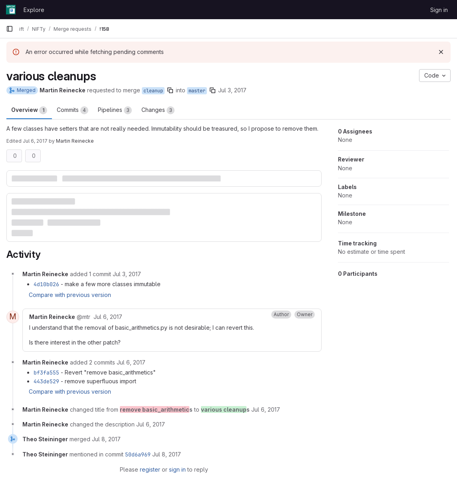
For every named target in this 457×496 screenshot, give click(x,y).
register (150, 469)
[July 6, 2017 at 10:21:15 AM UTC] (131, 362)
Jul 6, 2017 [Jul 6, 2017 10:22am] (35, 141)
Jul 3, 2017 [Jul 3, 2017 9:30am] (232, 90)
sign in (177, 469)
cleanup (153, 91)
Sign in (439, 9)
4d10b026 (46, 284)
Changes (158, 110)
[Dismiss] (441, 52)
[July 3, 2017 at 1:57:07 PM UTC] (127, 274)
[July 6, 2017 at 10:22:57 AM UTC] (150, 424)
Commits (72, 110)
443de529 (46, 381)
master (197, 91)
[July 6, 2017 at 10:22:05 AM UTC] (265, 409)
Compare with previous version (70, 294)
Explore (34, 9)
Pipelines (115, 110)
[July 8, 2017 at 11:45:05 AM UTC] (106, 439)
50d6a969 (138, 454)
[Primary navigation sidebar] (9, 28)
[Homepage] (10, 9)
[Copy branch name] (170, 90)
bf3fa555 (46, 372)
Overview (29, 110)
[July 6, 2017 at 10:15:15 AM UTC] (107, 316)
